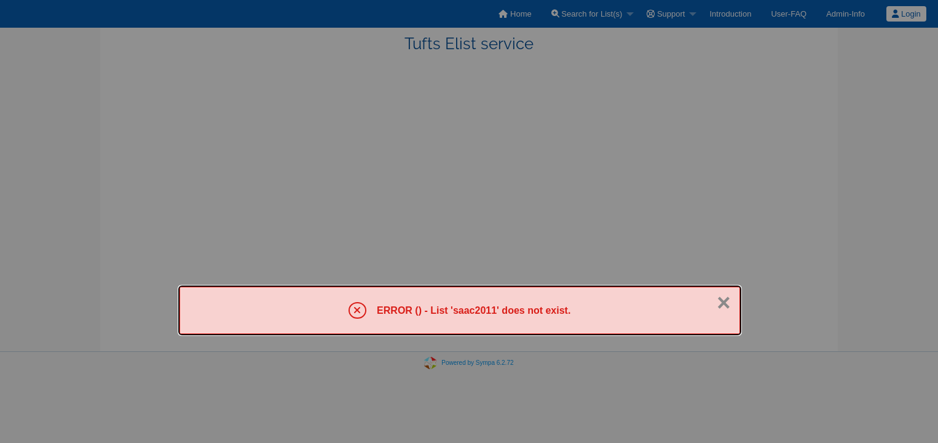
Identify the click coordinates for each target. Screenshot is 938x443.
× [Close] (723, 302)
